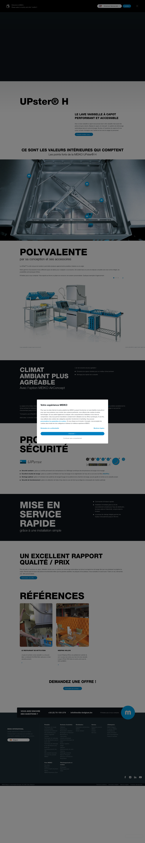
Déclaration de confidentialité (50, 428)
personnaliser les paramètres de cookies (53, 421)
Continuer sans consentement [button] (72, 438)
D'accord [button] (71, 433)
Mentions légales (99, 428)
